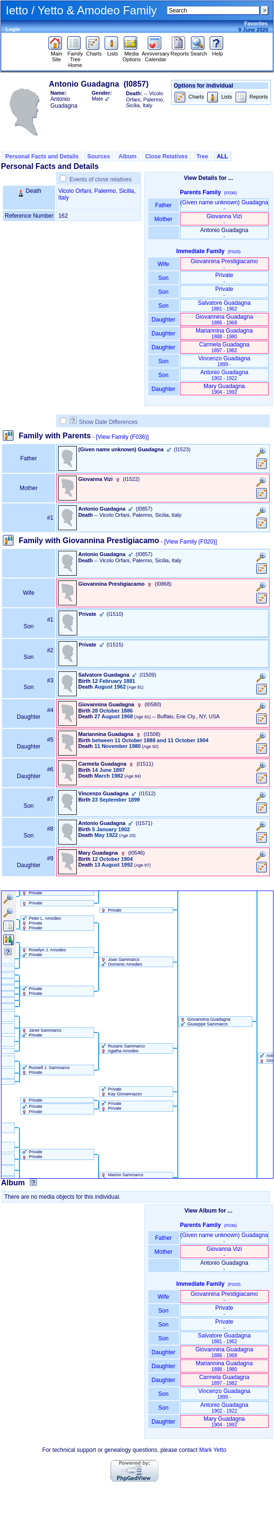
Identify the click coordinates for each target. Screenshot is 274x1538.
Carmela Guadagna (224, 347)
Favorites (256, 23)
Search (199, 51)
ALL (222, 156)
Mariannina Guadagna (224, 333)
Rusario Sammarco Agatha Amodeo (122, 1048)
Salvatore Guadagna (224, 306)
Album (127, 156)
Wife (163, 264)
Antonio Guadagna (224, 375)
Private (224, 278)
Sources (98, 156)
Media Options (131, 54)
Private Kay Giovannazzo (121, 1091)
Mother (163, 219)
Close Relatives (166, 156)
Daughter (163, 319)
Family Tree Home (75, 57)
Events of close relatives (100, 179)
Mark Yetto (212, 1450)
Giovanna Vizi (224, 219)
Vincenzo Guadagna (224, 361)
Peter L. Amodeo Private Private (41, 923)
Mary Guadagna (224, 389)
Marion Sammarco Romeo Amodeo (121, 1177)
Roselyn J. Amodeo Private (43, 952)
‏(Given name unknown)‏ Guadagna (224, 205)
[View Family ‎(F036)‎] (122, 437)
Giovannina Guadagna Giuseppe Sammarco (205, 1021)
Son (163, 278)
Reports (179, 51)
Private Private (32, 991)
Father (163, 205)
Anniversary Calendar (155, 54)
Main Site (56, 54)
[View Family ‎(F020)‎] (190, 541)
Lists (112, 51)
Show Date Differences (104, 422)
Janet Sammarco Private (41, 1032)
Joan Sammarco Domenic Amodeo (121, 962)
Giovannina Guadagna (224, 319)
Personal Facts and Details (42, 156)
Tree (202, 156)
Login (13, 29)
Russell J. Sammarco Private (45, 1070)
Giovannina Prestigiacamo (224, 264)
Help (217, 51)
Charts (94, 51)
